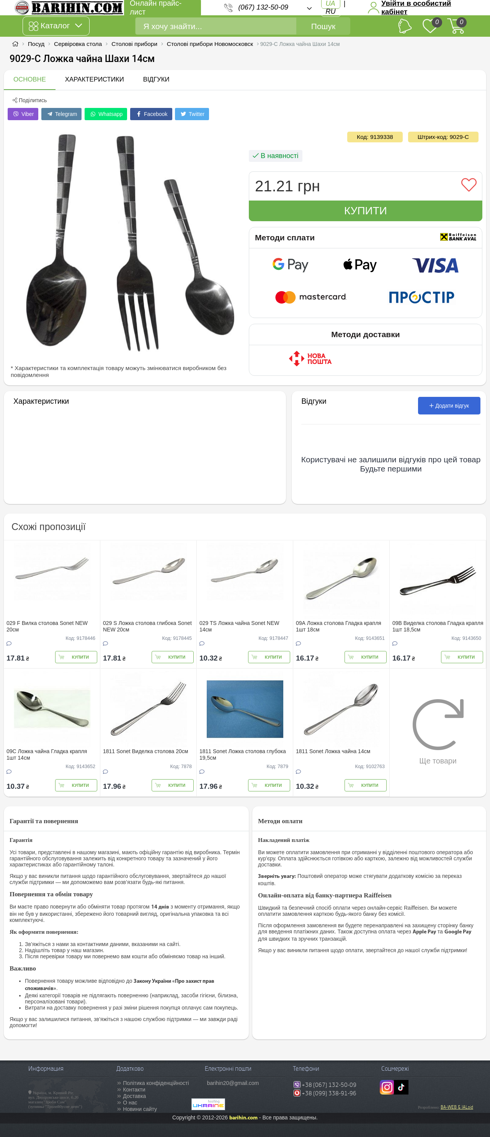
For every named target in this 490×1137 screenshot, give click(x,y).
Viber (23, 114)
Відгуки (156, 79)
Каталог (55, 26)
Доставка (134, 1096)
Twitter (192, 114)
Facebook (151, 114)
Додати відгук (449, 406)
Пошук (323, 26)
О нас (130, 1102)
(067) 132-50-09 (263, 7)
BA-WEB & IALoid (457, 1107)
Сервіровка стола (78, 44)
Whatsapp (105, 114)
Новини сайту (140, 1109)
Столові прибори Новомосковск (210, 44)
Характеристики (94, 79)
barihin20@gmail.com (233, 1083)
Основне (29, 79)
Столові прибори (134, 44)
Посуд (36, 44)
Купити (365, 211)
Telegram (61, 114)
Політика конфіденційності (156, 1083)
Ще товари (438, 731)
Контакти (134, 1089)
